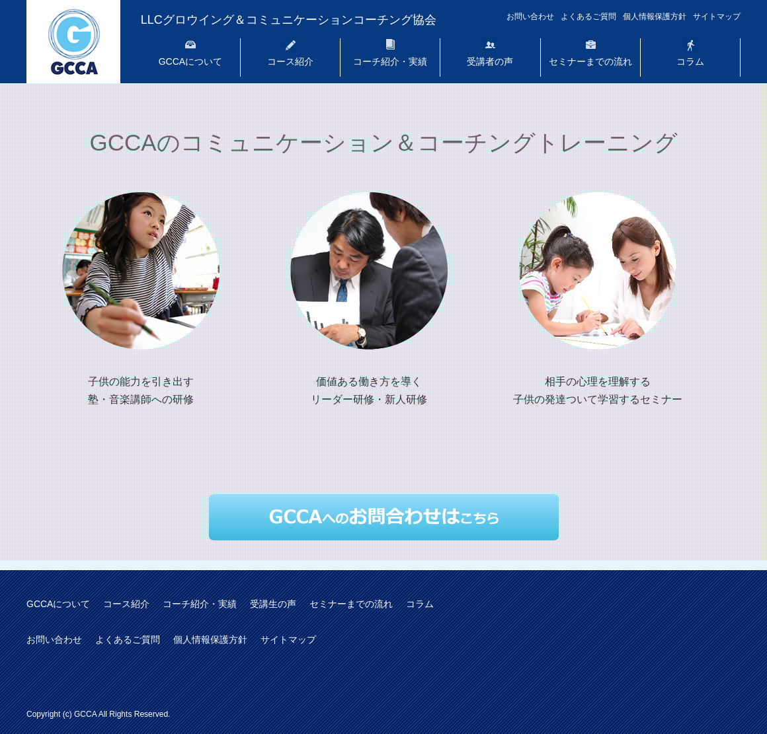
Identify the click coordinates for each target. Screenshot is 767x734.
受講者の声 (490, 61)
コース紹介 (290, 61)
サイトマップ (717, 16)
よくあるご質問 (588, 16)
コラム (690, 61)
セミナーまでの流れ (590, 61)
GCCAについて (190, 61)
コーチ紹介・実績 (390, 61)
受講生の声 (273, 604)
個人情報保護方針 (654, 16)
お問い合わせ (530, 16)
